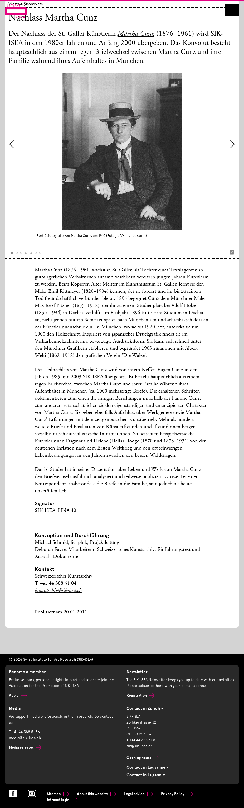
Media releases (25, 747)
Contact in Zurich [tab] (144, 708)
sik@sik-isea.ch (139, 746)
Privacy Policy (177, 794)
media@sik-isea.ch (25, 738)
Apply (18, 695)
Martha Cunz (136, 34)
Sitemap (58, 794)
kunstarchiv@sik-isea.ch (58, 590)
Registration (140, 695)
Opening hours (142, 757)
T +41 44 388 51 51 (141, 740)
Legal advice (138, 794)
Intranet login (62, 799)
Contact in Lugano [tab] (145, 775)
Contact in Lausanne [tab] (147, 767)
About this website (96, 794)
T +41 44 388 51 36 (24, 732)
